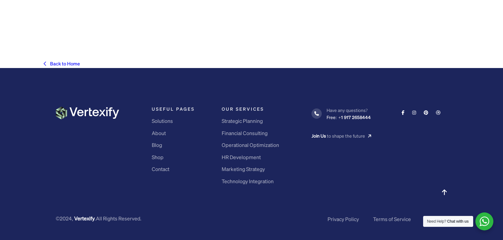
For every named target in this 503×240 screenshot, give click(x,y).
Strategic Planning (242, 120)
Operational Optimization (250, 144)
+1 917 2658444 (349, 117)
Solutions (162, 120)
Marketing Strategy (243, 169)
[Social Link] (403, 112)
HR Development (241, 157)
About (159, 133)
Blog (157, 144)
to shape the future (341, 136)
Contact (160, 169)
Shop (158, 157)
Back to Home (62, 63)
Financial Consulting (245, 133)
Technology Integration (248, 181)
